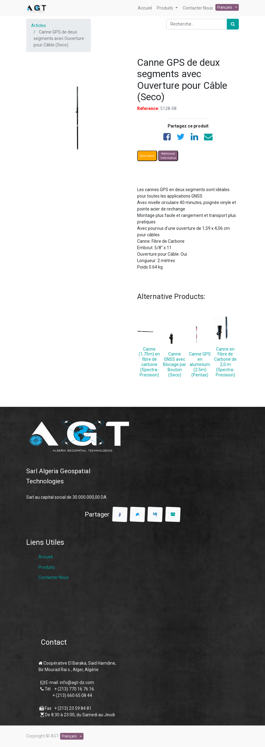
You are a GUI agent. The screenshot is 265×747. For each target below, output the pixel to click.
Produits (47, 567)
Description (147, 155)
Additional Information (169, 155)
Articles (38, 25)
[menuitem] (144, 8)
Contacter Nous (54, 577)
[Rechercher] (233, 24)
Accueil (46, 556)
